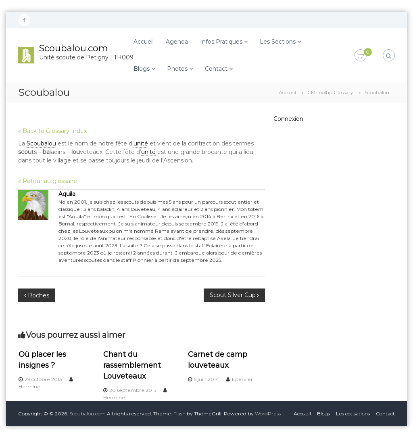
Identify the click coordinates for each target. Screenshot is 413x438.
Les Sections (278, 41)
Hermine (29, 386)
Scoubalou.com (73, 48)
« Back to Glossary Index (52, 131)
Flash (179, 414)
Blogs (141, 68)
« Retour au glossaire (47, 181)
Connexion (288, 118)
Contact (216, 68)
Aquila (66, 194)
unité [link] (140, 143)
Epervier (242, 379)
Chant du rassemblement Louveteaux (132, 365)
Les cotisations (353, 414)
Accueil (143, 41)
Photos (177, 68)
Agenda (177, 41)
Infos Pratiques (221, 41)
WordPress (268, 414)
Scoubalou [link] (41, 143)
